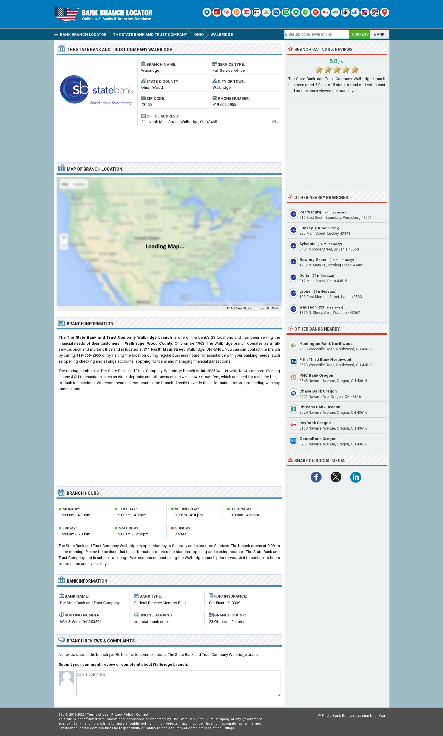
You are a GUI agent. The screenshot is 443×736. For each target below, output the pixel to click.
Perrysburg (310, 212)
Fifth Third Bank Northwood (325, 359)
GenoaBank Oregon (318, 438)
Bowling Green (313, 259)
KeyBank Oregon (315, 423)
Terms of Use (98, 715)
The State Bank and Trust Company (90, 603)
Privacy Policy (122, 715)
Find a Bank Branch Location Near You (353, 716)
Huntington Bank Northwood (326, 343)
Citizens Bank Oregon (319, 407)
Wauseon (308, 307)
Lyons (304, 291)
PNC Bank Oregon (316, 375)
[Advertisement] (169, 142)
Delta (304, 275)
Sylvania (307, 244)
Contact (142, 715)
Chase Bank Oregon (318, 391)
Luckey (306, 228)
